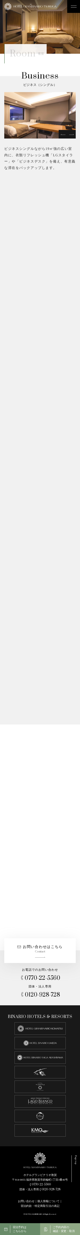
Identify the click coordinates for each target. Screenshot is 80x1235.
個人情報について (48, 1201)
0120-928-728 (40, 995)
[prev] (63, 135)
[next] (71, 135)
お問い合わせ (26, 1201)
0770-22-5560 (40, 978)
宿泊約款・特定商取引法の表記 (40, 1205)
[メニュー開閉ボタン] (73, 6)
